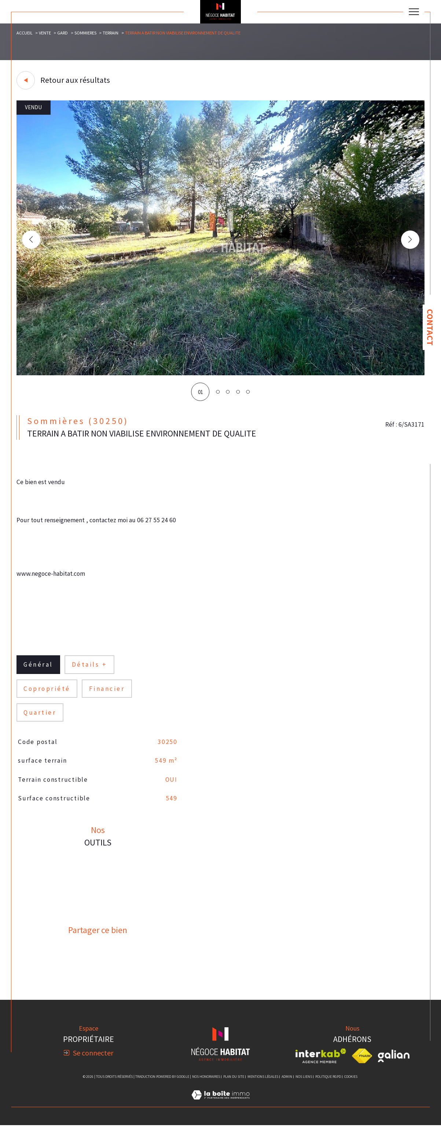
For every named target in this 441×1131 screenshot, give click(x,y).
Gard (63, 33)
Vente (45, 33)
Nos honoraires (206, 1082)
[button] (410, 240)
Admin (287, 1082)
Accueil (24, 33)
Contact (430, 327)
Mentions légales (262, 1082)
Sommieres (86, 33)
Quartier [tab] (40, 716)
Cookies (350, 1082)
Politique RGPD (328, 1082)
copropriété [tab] (47, 692)
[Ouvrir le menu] (414, 11)
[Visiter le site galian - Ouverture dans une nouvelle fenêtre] (393, 1061)
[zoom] (220, 373)
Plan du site (233, 1082)
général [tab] (39, 668)
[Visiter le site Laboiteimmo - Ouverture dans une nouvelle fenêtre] (220, 1108)
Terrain (111, 33)
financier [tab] (107, 692)
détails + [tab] (91, 668)
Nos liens (303, 1082)
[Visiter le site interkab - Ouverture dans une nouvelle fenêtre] (320, 1061)
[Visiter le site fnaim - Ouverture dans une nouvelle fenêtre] (362, 1061)
